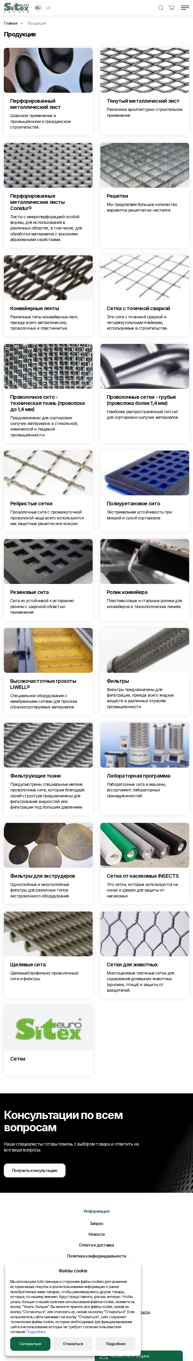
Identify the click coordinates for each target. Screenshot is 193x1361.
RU (37, 7)
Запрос (96, 1223)
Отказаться (73, 1344)
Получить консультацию (34, 1170)
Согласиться (30, 1344)
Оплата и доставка (96, 1245)
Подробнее (36, 1331)
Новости (96, 1234)
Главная (10, 23)
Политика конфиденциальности (96, 1256)
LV (48, 7)
